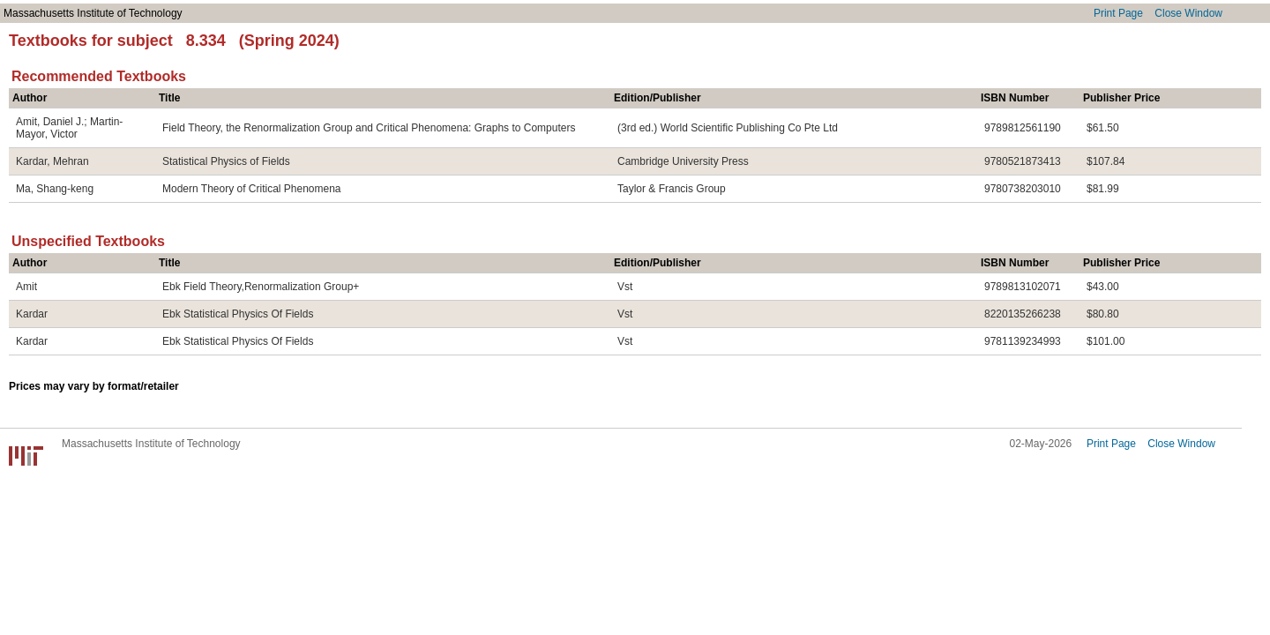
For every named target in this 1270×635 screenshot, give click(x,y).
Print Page (1118, 13)
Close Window (1188, 13)
